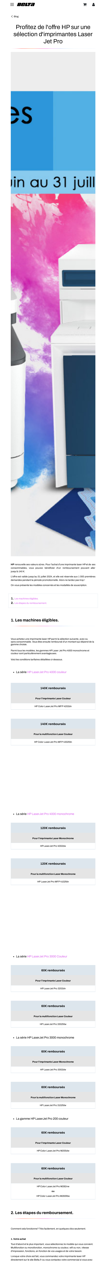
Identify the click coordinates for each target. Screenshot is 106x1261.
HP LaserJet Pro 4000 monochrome (50, 814)
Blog (15, 16)
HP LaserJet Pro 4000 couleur (47, 672)
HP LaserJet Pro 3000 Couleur (47, 956)
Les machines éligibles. (26, 598)
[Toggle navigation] (12, 4)
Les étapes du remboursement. (30, 603)
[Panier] (85, 4)
